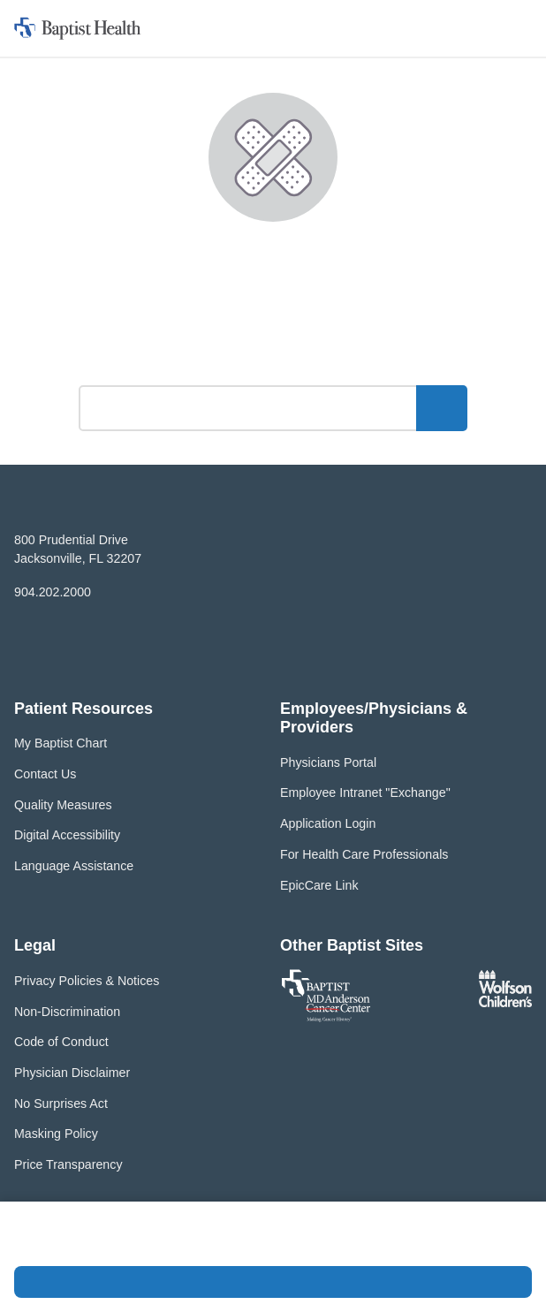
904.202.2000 (52, 592)
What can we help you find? (273, 360)
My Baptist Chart (60, 743)
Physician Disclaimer (72, 1073)
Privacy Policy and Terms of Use (276, 1243)
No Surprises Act (61, 1103)
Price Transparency (68, 1164)
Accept (273, 1282)
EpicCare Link (319, 885)
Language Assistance (73, 866)
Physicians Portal (328, 762)
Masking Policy (56, 1133)
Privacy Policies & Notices (86, 981)
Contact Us (45, 774)
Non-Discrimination (67, 1012)
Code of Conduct (61, 1042)
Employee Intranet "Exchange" (365, 792)
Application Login (327, 823)
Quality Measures (63, 805)
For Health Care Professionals (364, 854)
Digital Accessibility (67, 835)
